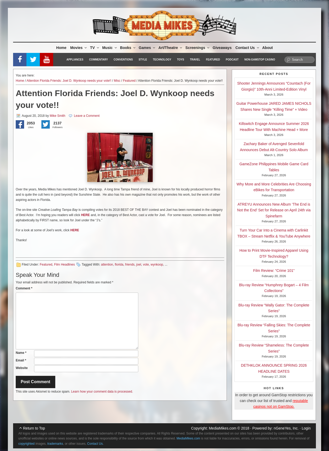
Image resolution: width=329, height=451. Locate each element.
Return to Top (34, 428)
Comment (24, 288)
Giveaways (222, 48)
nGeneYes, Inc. (286, 428)
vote (146, 264)
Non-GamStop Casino (259, 59)
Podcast (232, 59)
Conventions (123, 59)
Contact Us (247, 48)
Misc (117, 80)
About (267, 48)
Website (22, 368)
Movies (78, 48)
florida (119, 264)
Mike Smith (57, 116)
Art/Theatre (170, 48)
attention (107, 264)
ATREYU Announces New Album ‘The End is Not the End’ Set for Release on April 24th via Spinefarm (273, 210)
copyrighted (26, 444)
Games (147, 48)
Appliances (75, 59)
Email (21, 360)
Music (110, 48)
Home (61, 48)
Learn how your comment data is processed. (102, 391)
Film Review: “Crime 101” (274, 270)
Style (143, 59)
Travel (195, 59)
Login (306, 428)
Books (128, 48)
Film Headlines (64, 264)
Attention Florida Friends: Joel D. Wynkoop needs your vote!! (68, 80)
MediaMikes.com (222, 428)
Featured (213, 59)
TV (95, 48)
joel (138, 264)
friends (130, 264)
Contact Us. (95, 444)
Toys (180, 59)
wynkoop (157, 264)
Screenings (197, 48)
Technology (162, 59)
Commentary (98, 59)
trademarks (55, 444)
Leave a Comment (87, 116)
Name (21, 353)
